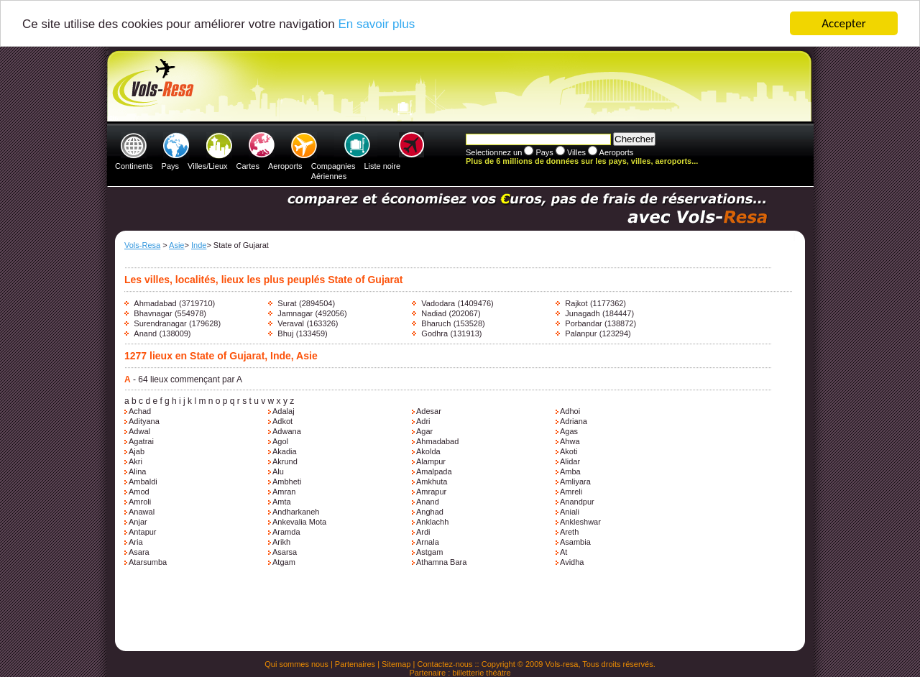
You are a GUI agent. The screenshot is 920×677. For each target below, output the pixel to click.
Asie (176, 245)
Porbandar (583, 323)
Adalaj (283, 411)
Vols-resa (562, 664)
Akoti (568, 451)
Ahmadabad (155, 303)
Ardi (423, 532)
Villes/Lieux (207, 166)
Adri (423, 421)
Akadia (284, 451)
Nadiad (433, 313)
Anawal (142, 511)
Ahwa (570, 441)
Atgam (283, 562)
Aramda (286, 532)
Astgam (429, 552)
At (563, 552)
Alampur (431, 461)
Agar (424, 431)
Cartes (247, 166)
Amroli (140, 501)
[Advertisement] (457, 87)
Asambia (575, 542)
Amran (283, 491)
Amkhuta (431, 481)
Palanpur (581, 333)
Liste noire (382, 166)
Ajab (136, 451)
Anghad (429, 511)
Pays (170, 166)
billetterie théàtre (481, 672)
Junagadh (582, 313)
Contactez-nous (444, 664)
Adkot (282, 421)
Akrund (285, 461)
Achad (140, 411)
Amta (281, 501)
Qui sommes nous (296, 664)
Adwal (139, 431)
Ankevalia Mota (299, 521)
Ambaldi (143, 481)
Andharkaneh (295, 511)
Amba (570, 471)
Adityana (144, 421)
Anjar (138, 521)
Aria (136, 542)
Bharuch (436, 323)
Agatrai (141, 441)
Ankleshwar (580, 521)
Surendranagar (160, 323)
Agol (280, 441)
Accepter (843, 23)
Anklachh (432, 521)
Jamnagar (295, 313)
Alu (278, 471)
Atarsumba (148, 562)
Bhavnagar (153, 313)
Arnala (427, 542)
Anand (145, 333)
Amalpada (434, 471)
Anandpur (577, 501)
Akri (135, 461)
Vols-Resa (142, 245)
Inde (198, 245)
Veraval (290, 323)
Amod (139, 491)
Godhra (434, 333)
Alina (137, 471)
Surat (286, 303)
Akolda (428, 451)
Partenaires (355, 664)
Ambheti (286, 481)
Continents (134, 166)
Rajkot (576, 303)
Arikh (281, 542)
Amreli (571, 491)
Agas (569, 431)
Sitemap (396, 664)
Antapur (143, 532)
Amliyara (575, 481)
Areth (569, 532)
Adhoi (570, 411)
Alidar (570, 461)
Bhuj (285, 333)
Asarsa (284, 552)
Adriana (573, 421)
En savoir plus (376, 23)
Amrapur (431, 491)
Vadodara (438, 303)
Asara (139, 552)
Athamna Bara (441, 562)
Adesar (428, 411)
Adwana (286, 431)
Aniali (569, 511)
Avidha (572, 562)
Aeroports (285, 166)
